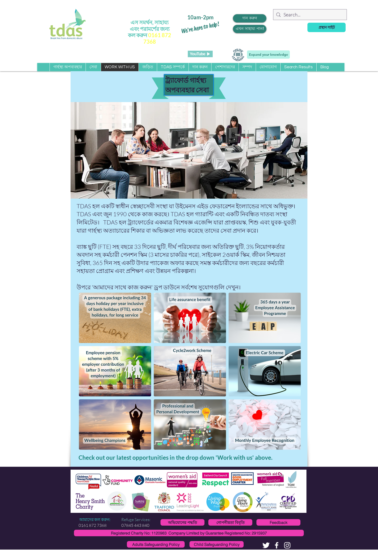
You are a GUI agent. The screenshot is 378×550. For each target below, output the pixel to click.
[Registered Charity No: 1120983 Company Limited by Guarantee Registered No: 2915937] (189, 533)
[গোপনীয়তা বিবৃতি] (230, 522)
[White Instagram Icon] (287, 545)
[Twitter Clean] (266, 545)
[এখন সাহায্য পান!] (249, 29)
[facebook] (276, 545)
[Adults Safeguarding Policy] (156, 544)
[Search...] (310, 14)
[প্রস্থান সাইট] (326, 27)
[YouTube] (200, 53)
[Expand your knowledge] (268, 54)
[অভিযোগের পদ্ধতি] (182, 522)
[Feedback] (278, 522)
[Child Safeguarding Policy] (216, 544)
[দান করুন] (249, 18)
